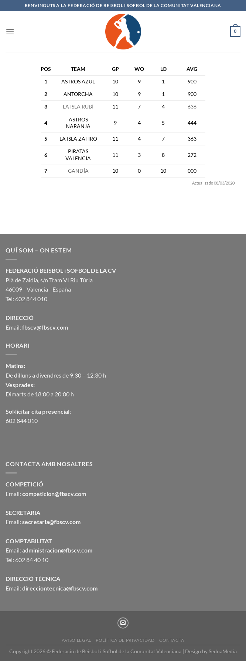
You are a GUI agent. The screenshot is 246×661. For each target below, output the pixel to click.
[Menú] (10, 32)
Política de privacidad (125, 640)
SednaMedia (223, 651)
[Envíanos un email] (123, 623)
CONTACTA (171, 640)
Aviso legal (76, 640)
